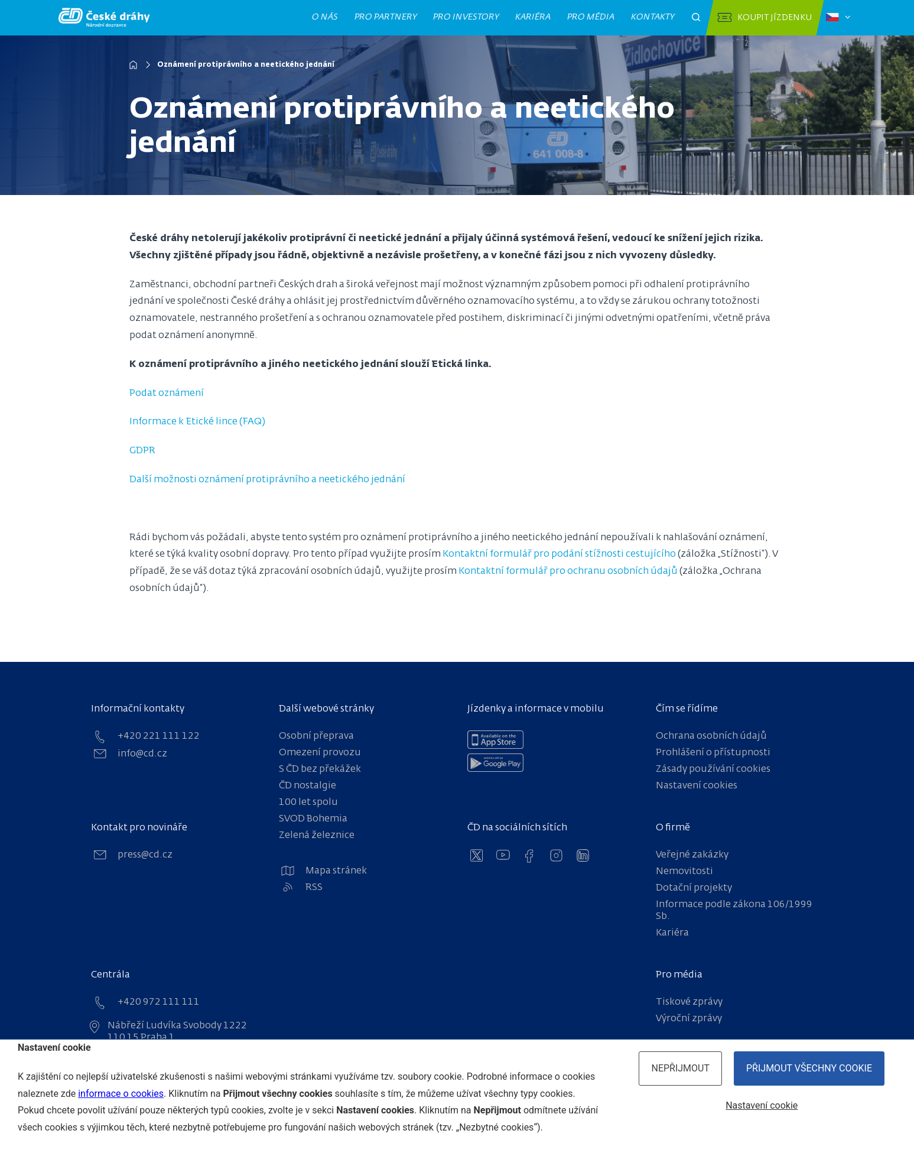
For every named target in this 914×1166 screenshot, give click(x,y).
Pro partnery (385, 17)
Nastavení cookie (762, 1105)
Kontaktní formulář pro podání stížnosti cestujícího (559, 554)
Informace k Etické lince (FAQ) (198, 422)
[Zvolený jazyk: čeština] (838, 17)
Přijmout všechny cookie (809, 1068)
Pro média (590, 17)
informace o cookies (121, 1093)
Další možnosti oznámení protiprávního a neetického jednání (268, 480)
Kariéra (532, 17)
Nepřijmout (680, 1068)
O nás (325, 17)
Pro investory (465, 17)
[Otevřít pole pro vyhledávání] (696, 17)
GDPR (142, 451)
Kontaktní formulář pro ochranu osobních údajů (568, 571)
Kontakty (652, 17)
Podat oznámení (166, 393)
